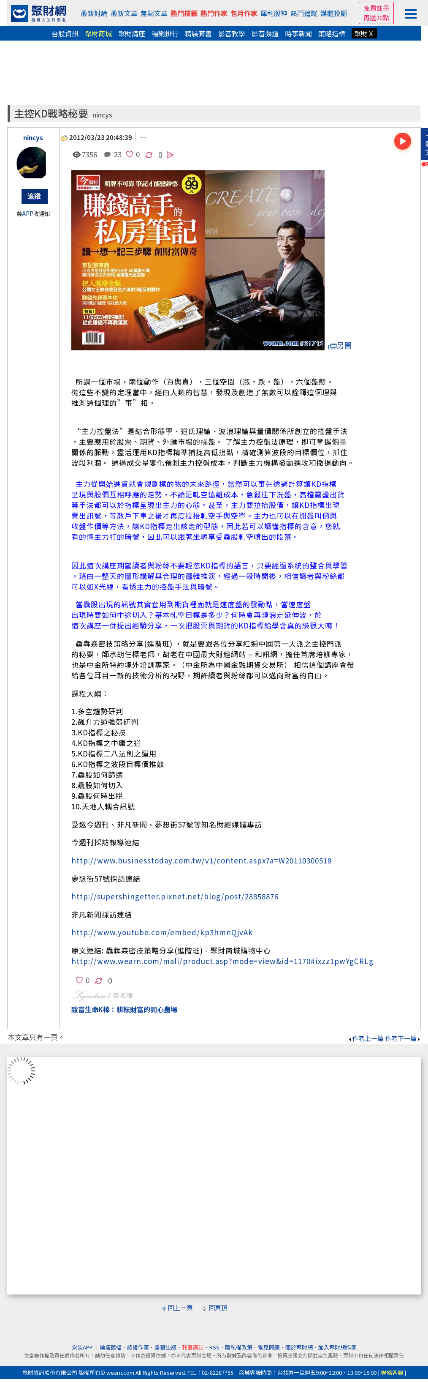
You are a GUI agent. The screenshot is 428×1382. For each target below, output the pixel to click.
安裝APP (83, 1347)
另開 (340, 345)
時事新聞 (298, 33)
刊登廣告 (193, 1347)
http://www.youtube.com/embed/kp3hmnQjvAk (162, 932)
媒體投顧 (333, 13)
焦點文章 (154, 13)
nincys (102, 115)
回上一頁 (180, 1307)
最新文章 (124, 13)
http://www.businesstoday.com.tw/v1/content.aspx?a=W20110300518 (201, 860)
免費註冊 (376, 7)
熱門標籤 (184, 13)
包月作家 (243, 13)
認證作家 (138, 1347)
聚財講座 (131, 33)
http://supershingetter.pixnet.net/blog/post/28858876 (175, 896)
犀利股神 (273, 13)
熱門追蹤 (303, 13)
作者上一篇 (366, 1038)
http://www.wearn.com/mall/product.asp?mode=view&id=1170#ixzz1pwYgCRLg (222, 961)
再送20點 (376, 17)
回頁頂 (218, 1307)
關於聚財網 (299, 1347)
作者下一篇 (403, 1038)
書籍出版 (165, 1347)
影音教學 (231, 33)
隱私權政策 (238, 1347)
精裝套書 (198, 33)
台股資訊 (65, 33)
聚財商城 (98, 33)
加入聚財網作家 (337, 1347)
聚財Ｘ (364, 33)
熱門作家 (214, 13)
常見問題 (269, 1347)
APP (27, 214)
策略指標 (331, 33)
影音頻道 (265, 33)
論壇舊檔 (111, 1347)
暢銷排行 (165, 33)
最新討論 (94, 13)
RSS (214, 1347)
